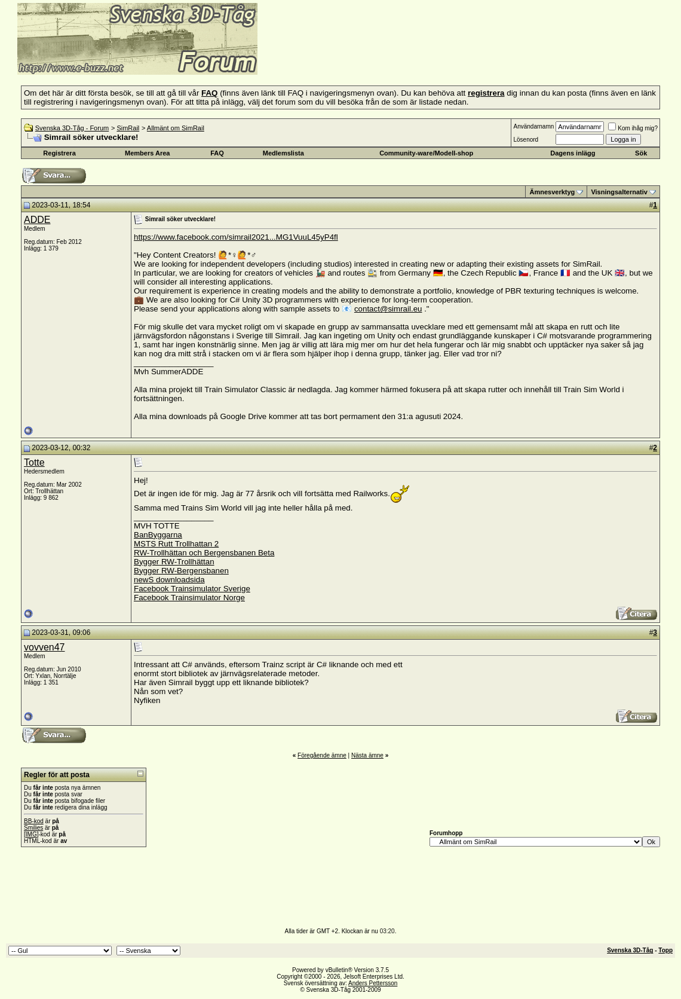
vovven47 (44, 647)
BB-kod (34, 821)
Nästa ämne (367, 755)
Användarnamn (533, 126)
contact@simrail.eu (388, 308)
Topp (665, 950)
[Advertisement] (404, 57)
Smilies (33, 827)
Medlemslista (283, 153)
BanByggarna (158, 534)
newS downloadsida (169, 579)
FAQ (217, 153)
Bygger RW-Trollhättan (174, 561)
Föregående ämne (321, 755)
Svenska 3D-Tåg (630, 950)
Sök (641, 153)
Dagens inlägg (572, 153)
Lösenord (525, 139)
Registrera (59, 153)
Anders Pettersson (372, 983)
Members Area (147, 153)
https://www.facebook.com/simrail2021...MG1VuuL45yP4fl (236, 237)
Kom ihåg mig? (633, 128)
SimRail (127, 128)
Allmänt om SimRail (175, 128)
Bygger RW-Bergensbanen (181, 570)
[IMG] (31, 834)
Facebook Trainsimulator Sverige (192, 588)
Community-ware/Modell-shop (426, 153)
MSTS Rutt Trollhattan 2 (176, 543)
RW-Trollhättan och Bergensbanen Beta (204, 552)
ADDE (37, 220)
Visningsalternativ (619, 191)
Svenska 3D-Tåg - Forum (72, 128)
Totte (34, 462)
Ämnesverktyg (552, 191)
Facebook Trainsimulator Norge (189, 597)
